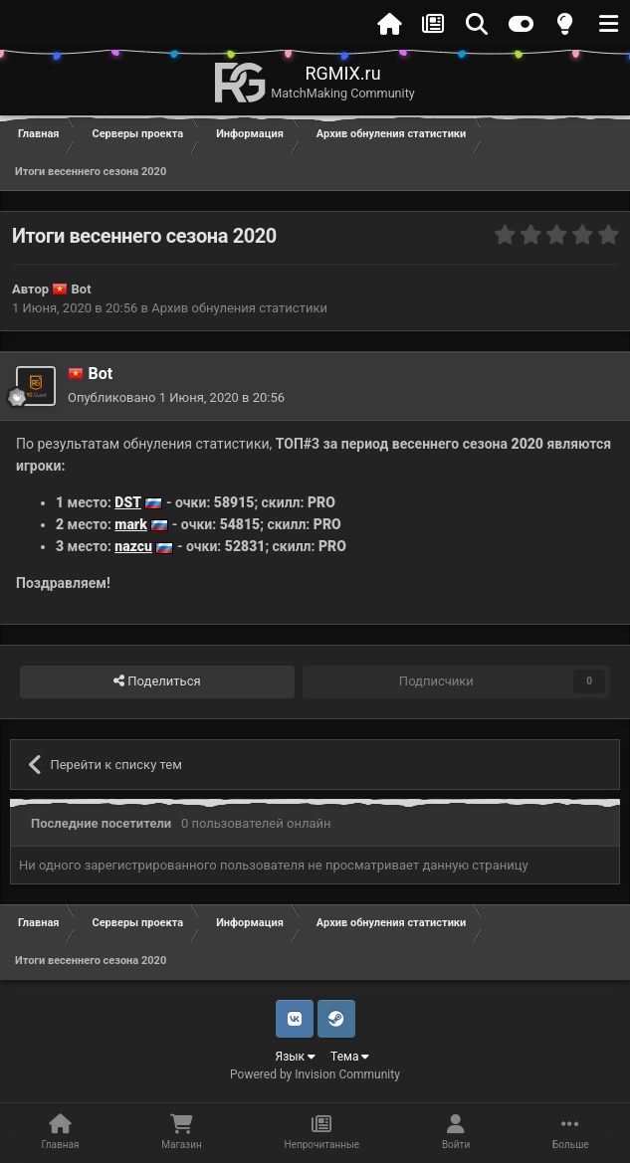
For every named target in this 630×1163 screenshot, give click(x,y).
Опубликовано (176, 397)
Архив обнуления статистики (239, 307)
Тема (349, 1057)
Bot (82, 289)
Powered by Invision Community (315, 1074)
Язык (296, 1057)
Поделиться (156, 681)
